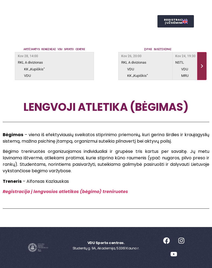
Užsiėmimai (117, 9)
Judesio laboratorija (125, 21)
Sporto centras (76, 9)
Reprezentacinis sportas (65, 21)
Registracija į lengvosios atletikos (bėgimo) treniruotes (65, 191)
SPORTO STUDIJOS (93, 33)
